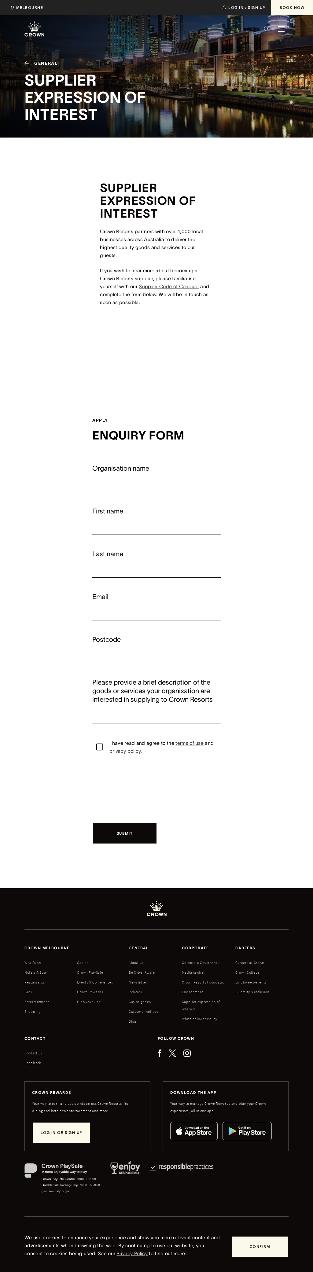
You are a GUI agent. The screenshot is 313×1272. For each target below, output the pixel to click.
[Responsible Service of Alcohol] (125, 1178)
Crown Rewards (90, 992)
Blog (132, 1021)
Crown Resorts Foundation (204, 982)
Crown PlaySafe (90, 972)
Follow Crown (176, 1038)
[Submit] (124, 833)
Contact (35, 1038)
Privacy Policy (131, 1253)
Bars (28, 992)
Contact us (33, 1053)
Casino (82, 962)
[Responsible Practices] (181, 1178)
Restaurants (34, 982)
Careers (245, 948)
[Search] (266, 29)
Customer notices (143, 1011)
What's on (32, 962)
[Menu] (281, 29)
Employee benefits (251, 982)
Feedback (32, 1063)
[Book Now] (292, 7)
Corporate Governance (200, 962)
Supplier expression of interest (201, 1005)
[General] (39, 64)
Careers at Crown (249, 962)
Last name (107, 553)
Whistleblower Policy (199, 1018)
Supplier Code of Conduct (169, 286)
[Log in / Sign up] (243, 7)
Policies (135, 992)
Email (100, 596)
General (139, 948)
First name (107, 511)
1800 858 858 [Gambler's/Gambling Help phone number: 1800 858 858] (90, 1185)
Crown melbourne (47, 948)
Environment (192, 992)
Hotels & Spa (35, 972)
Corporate (195, 948)
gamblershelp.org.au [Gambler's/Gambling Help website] (56, 1191)
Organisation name (120, 468)
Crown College (247, 972)
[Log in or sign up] (61, 1133)
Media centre (193, 972)
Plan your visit (89, 1001)
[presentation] (138, 789)
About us (136, 962)
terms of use (189, 743)
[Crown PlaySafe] (62, 1172)
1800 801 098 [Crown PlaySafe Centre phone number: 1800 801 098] (86, 1179)
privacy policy (125, 751)
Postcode (106, 639)
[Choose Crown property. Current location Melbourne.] (26, 7)
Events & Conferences (95, 982)
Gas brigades (140, 1001)
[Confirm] (260, 1247)
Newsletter (138, 982)
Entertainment (36, 1001)
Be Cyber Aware (142, 972)
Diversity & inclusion (252, 992)
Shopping (32, 1011)
